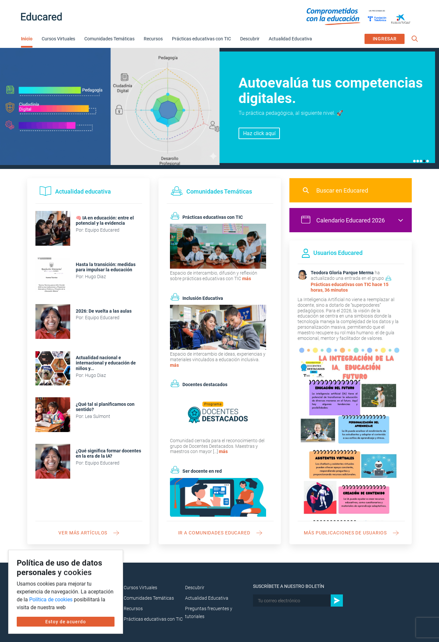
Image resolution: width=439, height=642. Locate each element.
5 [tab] (427, 161)
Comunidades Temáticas (109, 38)
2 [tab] (417, 161)
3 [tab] (421, 161)
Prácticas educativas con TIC (201, 38)
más (246, 278)
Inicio (26, 38)
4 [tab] (424, 161)
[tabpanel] (219, 108)
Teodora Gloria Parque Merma (342, 272)
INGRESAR (385, 38)
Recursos (153, 38)
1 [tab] (414, 161)
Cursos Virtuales (58, 38)
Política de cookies (51, 599)
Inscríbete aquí (259, 137)
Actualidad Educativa (290, 38)
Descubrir (250, 38)
